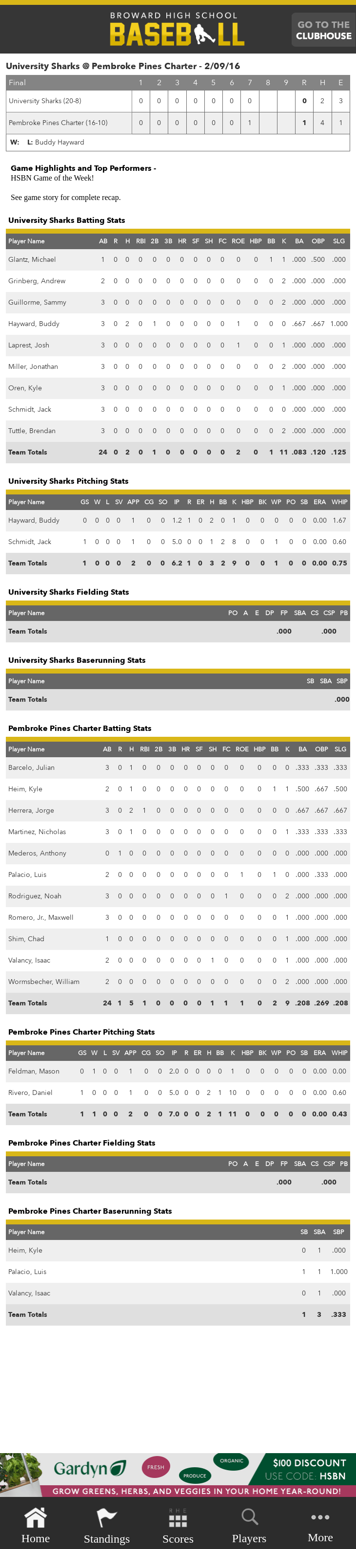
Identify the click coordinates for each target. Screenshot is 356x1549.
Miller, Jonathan (33, 366)
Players (249, 1524)
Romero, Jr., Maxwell (41, 917)
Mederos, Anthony (37, 853)
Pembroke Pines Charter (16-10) (58, 123)
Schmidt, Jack (29, 409)
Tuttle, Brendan (32, 431)
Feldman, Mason (33, 1071)
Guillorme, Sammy (37, 302)
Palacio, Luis (27, 874)
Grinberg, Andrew (36, 281)
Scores (178, 1526)
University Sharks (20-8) (45, 101)
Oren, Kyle (25, 388)
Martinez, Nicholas (37, 832)
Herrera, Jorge (31, 810)
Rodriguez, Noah (34, 896)
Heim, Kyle (25, 789)
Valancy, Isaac (29, 960)
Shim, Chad (26, 939)
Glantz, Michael (32, 259)
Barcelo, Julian (31, 767)
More (320, 1525)
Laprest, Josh (28, 345)
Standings (107, 1526)
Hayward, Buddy (33, 323)
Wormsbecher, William (43, 981)
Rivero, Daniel (30, 1092)
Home (35, 1526)
